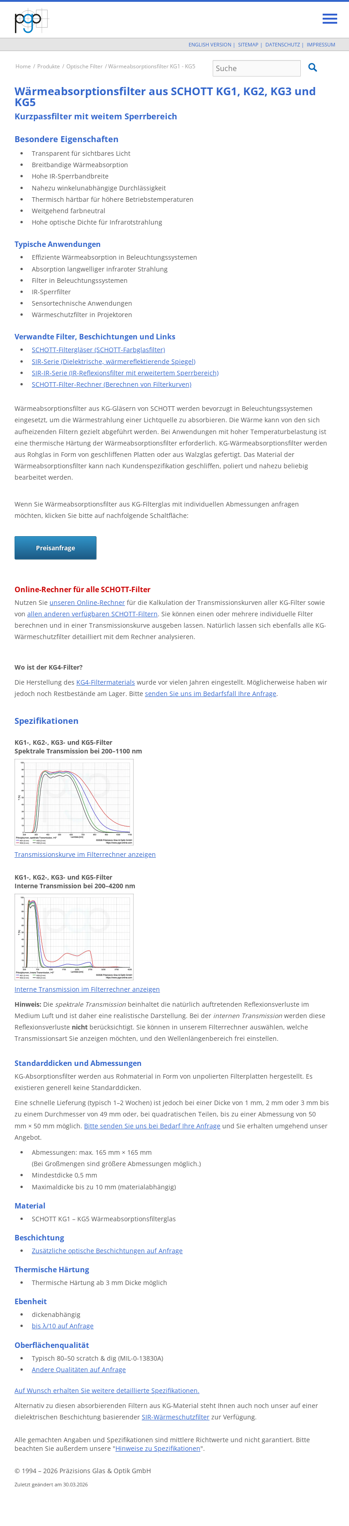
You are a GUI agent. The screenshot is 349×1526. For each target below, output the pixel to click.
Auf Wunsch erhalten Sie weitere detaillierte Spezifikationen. (107, 1390)
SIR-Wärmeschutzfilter (175, 1417)
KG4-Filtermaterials (105, 682)
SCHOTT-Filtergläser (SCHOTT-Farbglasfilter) (98, 349)
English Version (210, 44)
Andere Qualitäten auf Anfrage (79, 1369)
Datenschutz (282, 44)
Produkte (48, 66)
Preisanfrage (55, 547)
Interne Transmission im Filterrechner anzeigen (87, 989)
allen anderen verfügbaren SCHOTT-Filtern (92, 613)
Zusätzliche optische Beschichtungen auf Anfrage (107, 1250)
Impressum (321, 44)
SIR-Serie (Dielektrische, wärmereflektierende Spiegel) (113, 361)
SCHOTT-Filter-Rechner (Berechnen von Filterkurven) (111, 384)
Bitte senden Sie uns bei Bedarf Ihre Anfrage (152, 1125)
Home (23, 66)
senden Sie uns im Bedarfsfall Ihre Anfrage (210, 693)
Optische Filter (84, 66)
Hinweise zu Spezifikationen (157, 1448)
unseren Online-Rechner (87, 602)
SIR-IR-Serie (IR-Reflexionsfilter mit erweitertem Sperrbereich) (125, 373)
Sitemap (248, 44)
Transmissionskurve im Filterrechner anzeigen (85, 854)
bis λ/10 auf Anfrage (63, 1325)
